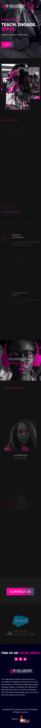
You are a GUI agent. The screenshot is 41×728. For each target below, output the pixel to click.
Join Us (7, 44)
